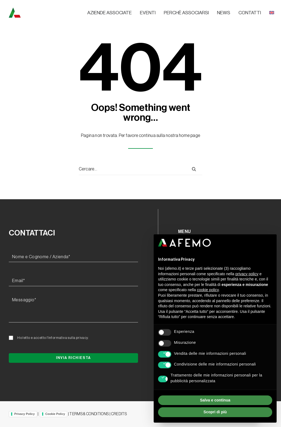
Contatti (249, 12)
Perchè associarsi (186, 12)
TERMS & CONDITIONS (89, 414)
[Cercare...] (140, 169)
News (223, 12)
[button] (194, 169)
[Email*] (73, 281)
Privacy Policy (24, 413)
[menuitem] (111, 13)
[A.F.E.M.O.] (43, 12)
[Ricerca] (140, 169)
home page (189, 135)
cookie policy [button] (208, 290)
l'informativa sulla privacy (67, 337)
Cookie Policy (55, 413)
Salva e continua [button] (215, 400)
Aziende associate (109, 12)
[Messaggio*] (73, 308)
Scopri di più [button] (215, 412)
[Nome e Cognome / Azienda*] (73, 257)
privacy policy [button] (246, 274)
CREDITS (119, 414)
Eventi (148, 12)
